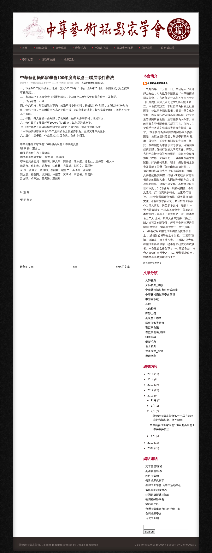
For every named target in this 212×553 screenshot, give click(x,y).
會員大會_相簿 (154, 351)
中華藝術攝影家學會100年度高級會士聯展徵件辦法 (67, 77)
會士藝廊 (59, 47)
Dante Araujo (188, 544)
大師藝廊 (150, 280)
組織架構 (40, 47)
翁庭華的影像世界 (156, 490)
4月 (153, 435)
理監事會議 (47, 59)
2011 (150, 395)
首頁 (24, 47)
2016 (150, 374)
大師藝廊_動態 (154, 285)
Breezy (160, 544)
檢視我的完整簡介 (152, 263)
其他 (148, 304)
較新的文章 (27, 266)
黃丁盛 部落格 (153, 466)
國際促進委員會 (154, 322)
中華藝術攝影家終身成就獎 (161, 289)
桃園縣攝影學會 (154, 499)
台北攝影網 (152, 518)
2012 (150, 390)
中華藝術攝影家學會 (157, 83)
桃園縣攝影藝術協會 (157, 494)
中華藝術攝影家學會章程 (160, 294)
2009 (150, 448)
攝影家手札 (152, 504)
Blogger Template (52, 544)
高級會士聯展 (123, 47)
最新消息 (79, 47)
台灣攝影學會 (153, 513)
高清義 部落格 (153, 471)
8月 (153, 405)
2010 (150, 442)
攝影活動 (68, 59)
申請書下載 (100, 47)
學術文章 (26, 59)
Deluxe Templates (87, 544)
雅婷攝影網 (152, 475)
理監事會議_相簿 (155, 332)
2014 (150, 379)
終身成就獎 (167, 47)
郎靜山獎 (145, 47)
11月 (154, 400)
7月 (153, 411)
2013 (150, 384)
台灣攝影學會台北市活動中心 (162, 508)
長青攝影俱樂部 (154, 480)
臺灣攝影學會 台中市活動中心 (163, 485)
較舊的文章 (123, 266)
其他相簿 (150, 308)
